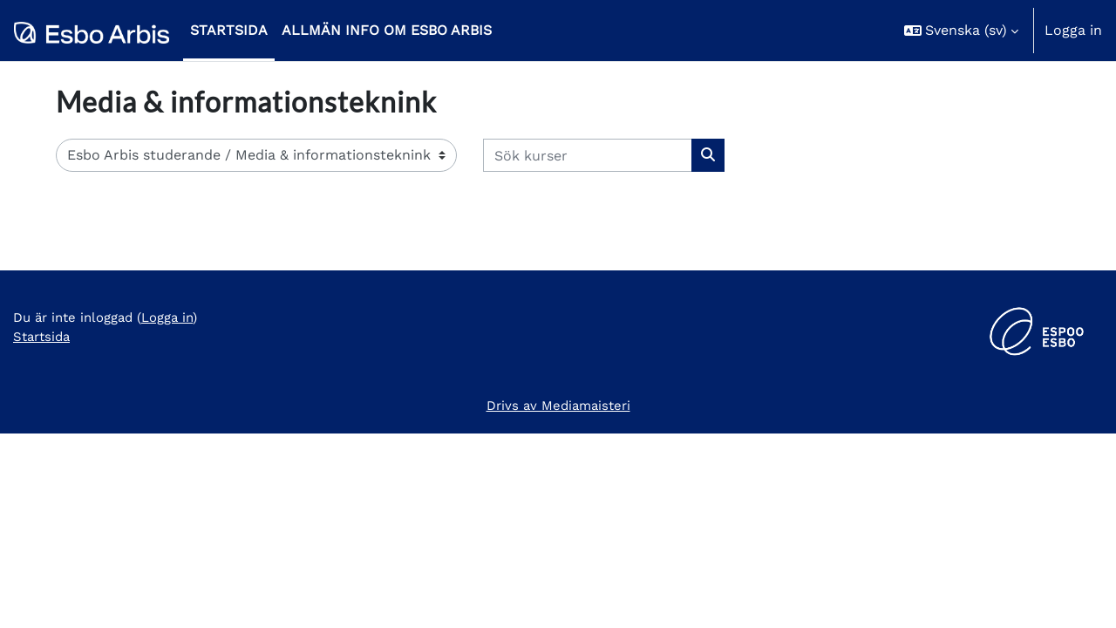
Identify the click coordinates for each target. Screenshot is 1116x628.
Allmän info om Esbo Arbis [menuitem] (387, 30)
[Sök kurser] (587, 155)
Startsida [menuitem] (229, 30)
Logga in (1073, 30)
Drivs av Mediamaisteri (558, 599)
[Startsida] (91, 30)
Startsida (44, 533)
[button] (961, 30)
